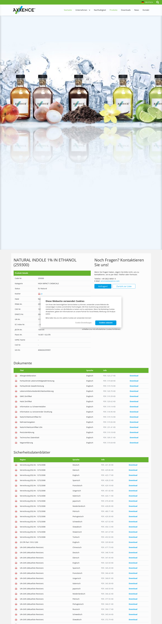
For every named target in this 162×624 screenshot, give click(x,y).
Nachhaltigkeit (100, 10)
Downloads (126, 10)
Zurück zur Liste (124, 286)
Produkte (113, 10)
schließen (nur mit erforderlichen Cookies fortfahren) (101, 329)
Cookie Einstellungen (83, 323)
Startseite (68, 10)
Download (134, 375)
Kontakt (146, 10)
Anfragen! (103, 286)
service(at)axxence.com (110, 281)
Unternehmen (81, 10)
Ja (40, 293)
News (136, 10)
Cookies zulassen (105, 323)
